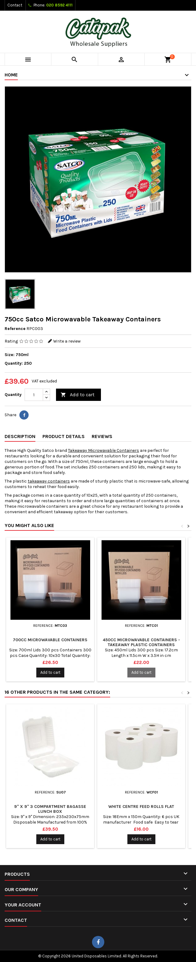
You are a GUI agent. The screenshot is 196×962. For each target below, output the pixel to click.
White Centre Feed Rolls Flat (141, 806)
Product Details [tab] (63, 436)
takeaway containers (49, 481)
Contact (14, 5)
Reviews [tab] (102, 436)
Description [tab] (20, 436)
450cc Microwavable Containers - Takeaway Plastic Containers (141, 642)
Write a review (67, 341)
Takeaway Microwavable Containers (103, 450)
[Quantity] (34, 395)
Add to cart (77, 395)
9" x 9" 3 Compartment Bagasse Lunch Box (50, 809)
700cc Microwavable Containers (50, 639)
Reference (15, 328)
